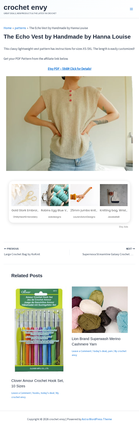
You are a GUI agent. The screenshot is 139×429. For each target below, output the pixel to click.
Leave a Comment (21, 393)
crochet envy (28, 7)
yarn (110, 352)
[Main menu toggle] (131, 10)
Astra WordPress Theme (97, 419)
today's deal (47, 393)
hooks (36, 393)
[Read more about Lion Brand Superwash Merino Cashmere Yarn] (100, 310)
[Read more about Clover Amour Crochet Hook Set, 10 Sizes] (39, 331)
